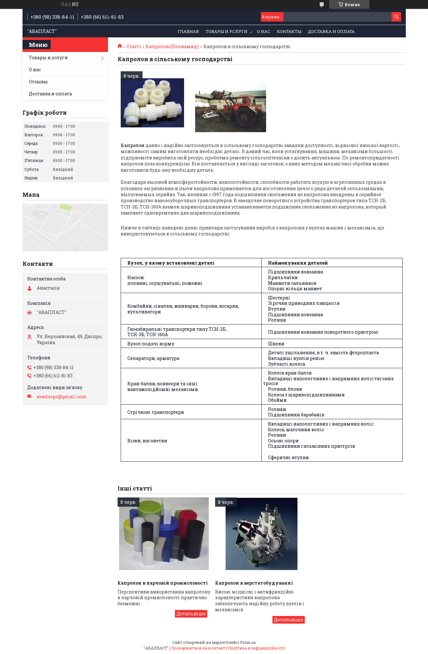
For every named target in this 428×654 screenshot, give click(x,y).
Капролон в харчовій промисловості (163, 583)
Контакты (289, 31)
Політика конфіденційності (256, 648)
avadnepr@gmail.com (62, 397)
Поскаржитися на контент (198, 648)
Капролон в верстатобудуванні (254, 583)
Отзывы (38, 82)
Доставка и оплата (331, 31)
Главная (188, 31)
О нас (263, 31)
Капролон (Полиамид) (172, 46)
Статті (133, 46)
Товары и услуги (226, 31)
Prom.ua (248, 642)
